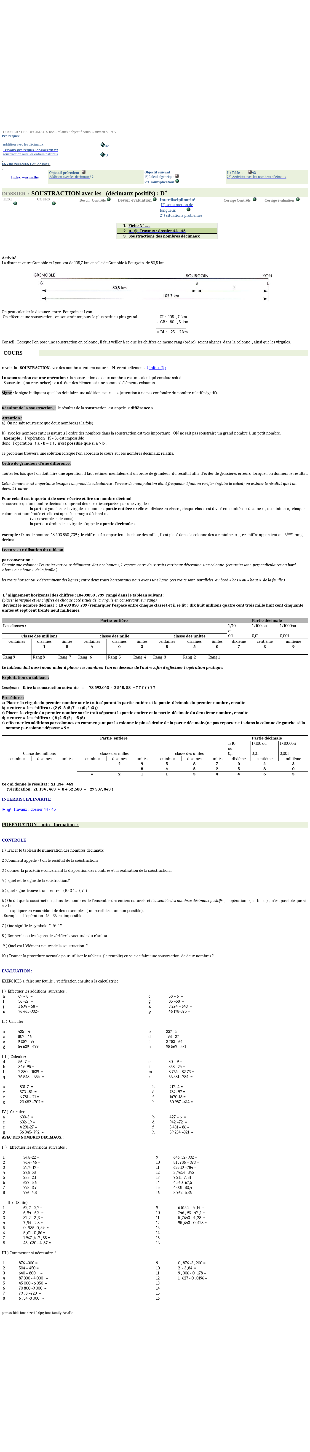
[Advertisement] (139, 34)
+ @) (156, 367)
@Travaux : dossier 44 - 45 (29, 809)
